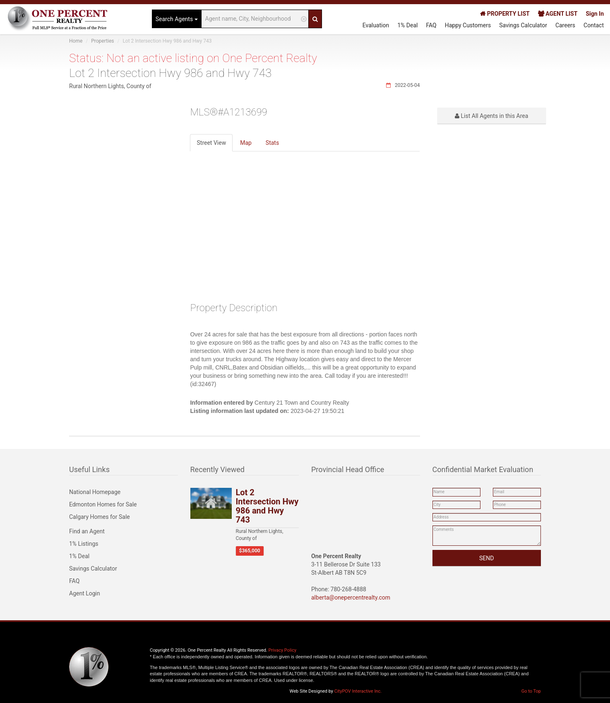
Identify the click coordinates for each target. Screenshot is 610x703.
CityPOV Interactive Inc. (358, 691)
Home (75, 41)
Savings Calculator (523, 25)
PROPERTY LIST (504, 13)
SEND (486, 558)
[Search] (315, 19)
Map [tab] (246, 142)
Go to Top (531, 691)
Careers (565, 25)
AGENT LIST (558, 13)
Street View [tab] (211, 142)
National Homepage (94, 492)
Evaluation (376, 25)
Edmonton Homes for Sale (103, 504)
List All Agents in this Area (491, 116)
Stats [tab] (272, 142)
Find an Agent (87, 531)
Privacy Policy (283, 650)
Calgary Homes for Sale (99, 516)
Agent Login (84, 593)
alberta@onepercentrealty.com (350, 597)
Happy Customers (468, 25)
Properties (102, 41)
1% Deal (407, 25)
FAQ (431, 25)
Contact (594, 25)
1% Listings (83, 543)
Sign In (595, 13)
